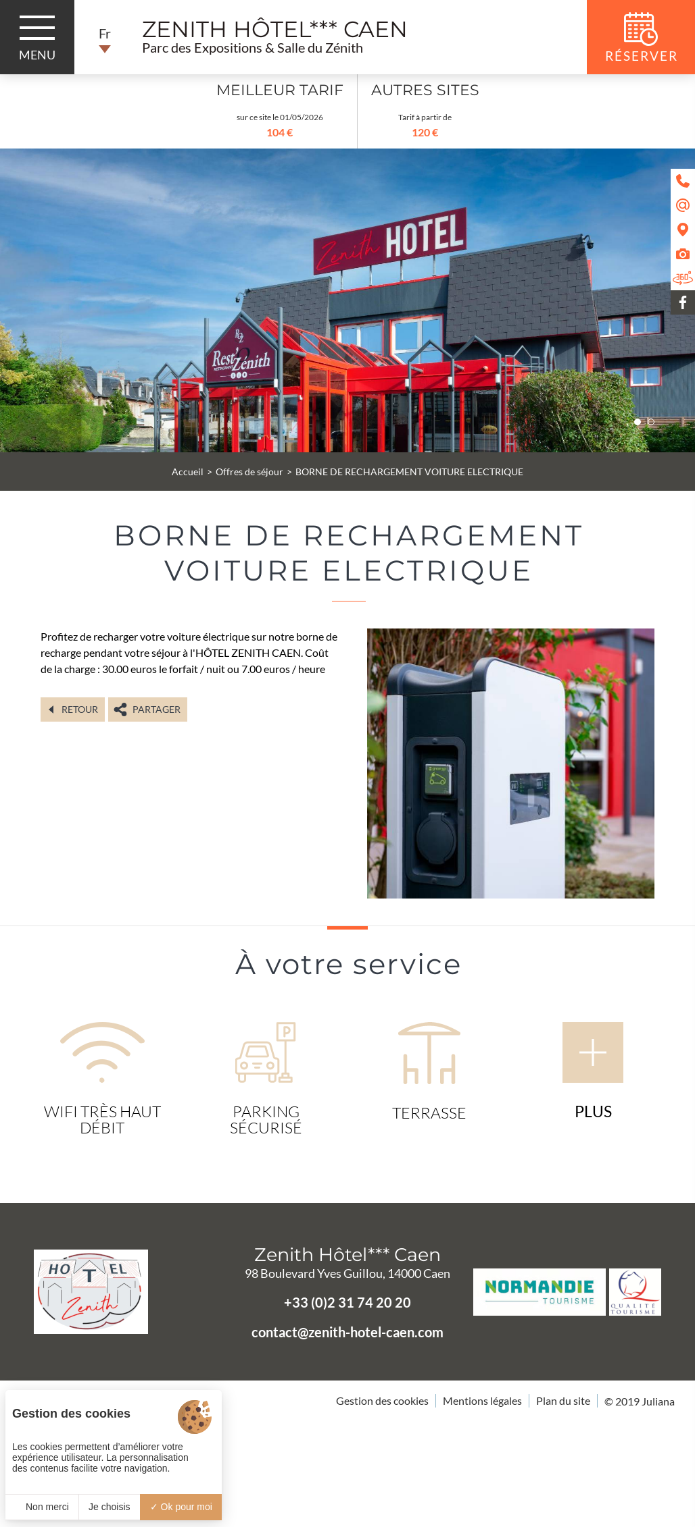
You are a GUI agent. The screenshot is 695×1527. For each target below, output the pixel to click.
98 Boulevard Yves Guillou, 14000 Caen (347, 1273)
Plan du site (563, 1400)
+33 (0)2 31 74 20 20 (347, 1302)
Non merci (42, 1506)
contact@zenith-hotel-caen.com (347, 1332)
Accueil (187, 471)
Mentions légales (482, 1400)
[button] (637, 422)
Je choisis (109, 1506)
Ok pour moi (181, 1506)
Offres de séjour (249, 471)
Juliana (658, 1401)
